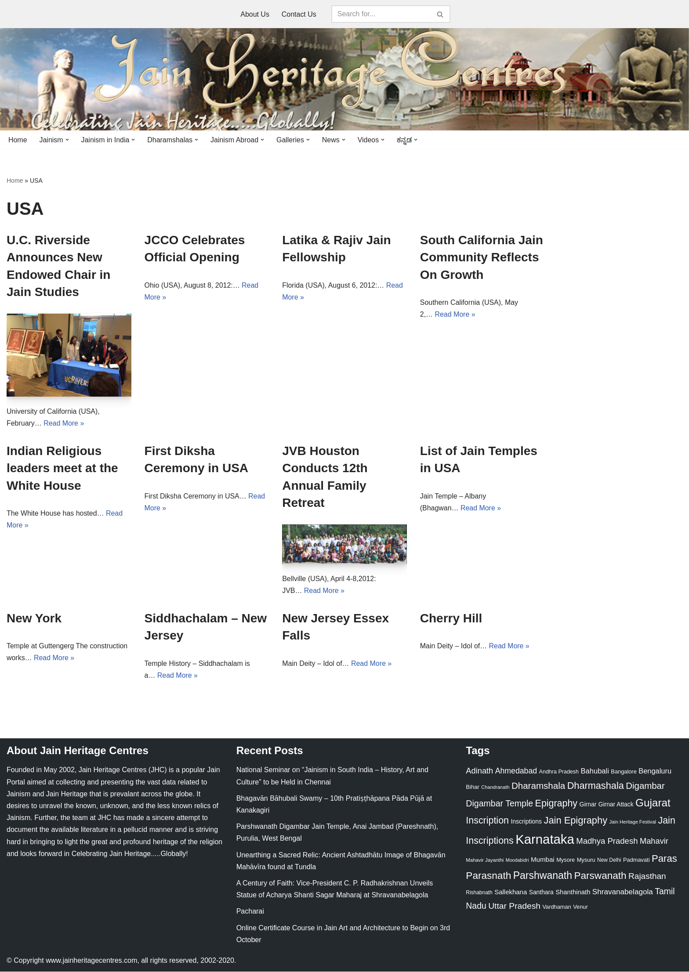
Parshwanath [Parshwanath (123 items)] (542, 876)
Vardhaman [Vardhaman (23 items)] (557, 907)
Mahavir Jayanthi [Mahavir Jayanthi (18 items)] (485, 860)
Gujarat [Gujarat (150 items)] (653, 803)
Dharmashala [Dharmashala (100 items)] (595, 785)
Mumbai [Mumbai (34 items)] (543, 860)
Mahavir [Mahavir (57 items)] (654, 841)
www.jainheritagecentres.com (91, 961)
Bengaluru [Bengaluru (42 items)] (654, 771)
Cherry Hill (451, 618)
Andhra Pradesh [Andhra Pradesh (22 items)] (559, 772)
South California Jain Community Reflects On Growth (481, 257)
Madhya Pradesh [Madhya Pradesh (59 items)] (607, 841)
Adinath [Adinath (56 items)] (479, 771)
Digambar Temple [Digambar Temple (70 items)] (499, 804)
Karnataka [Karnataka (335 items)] (544, 839)
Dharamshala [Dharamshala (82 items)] (538, 786)
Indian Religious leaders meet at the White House (62, 468)
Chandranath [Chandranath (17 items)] (495, 787)
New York (34, 618)
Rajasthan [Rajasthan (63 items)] (647, 876)
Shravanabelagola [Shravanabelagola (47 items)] (622, 892)
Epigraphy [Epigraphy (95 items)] (556, 804)
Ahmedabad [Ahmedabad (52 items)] (516, 771)
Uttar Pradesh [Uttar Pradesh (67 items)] (514, 906)
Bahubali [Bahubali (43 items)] (594, 771)
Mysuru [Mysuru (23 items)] (586, 860)
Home (17, 140)
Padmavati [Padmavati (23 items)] (636, 860)
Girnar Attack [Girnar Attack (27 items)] (616, 804)
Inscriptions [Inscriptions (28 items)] (526, 821)
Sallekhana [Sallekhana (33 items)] (510, 892)
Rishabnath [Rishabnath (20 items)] (479, 893)
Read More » (64, 423)
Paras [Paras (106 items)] (664, 858)
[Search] (381, 14)
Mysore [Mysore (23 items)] (565, 860)
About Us (254, 14)
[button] (67, 139)
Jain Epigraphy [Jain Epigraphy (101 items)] (575, 820)
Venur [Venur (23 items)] (580, 907)
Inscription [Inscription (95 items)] (487, 821)
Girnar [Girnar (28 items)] (588, 804)
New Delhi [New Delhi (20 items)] (609, 860)
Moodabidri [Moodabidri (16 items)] (517, 860)
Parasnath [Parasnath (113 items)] (488, 876)
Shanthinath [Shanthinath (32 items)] (572, 892)
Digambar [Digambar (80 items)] (645, 786)
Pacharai (250, 911)
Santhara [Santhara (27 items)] (541, 892)
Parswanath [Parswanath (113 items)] (600, 876)
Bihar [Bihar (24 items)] (472, 787)
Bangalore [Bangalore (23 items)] (623, 772)
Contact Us (299, 14)
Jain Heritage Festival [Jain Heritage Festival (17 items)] (632, 822)
